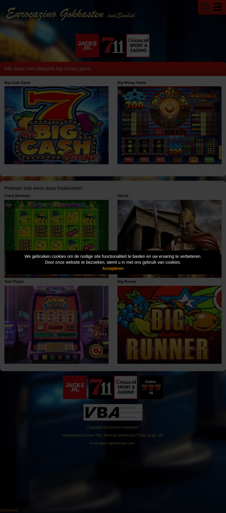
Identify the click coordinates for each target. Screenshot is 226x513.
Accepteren (113, 268)
